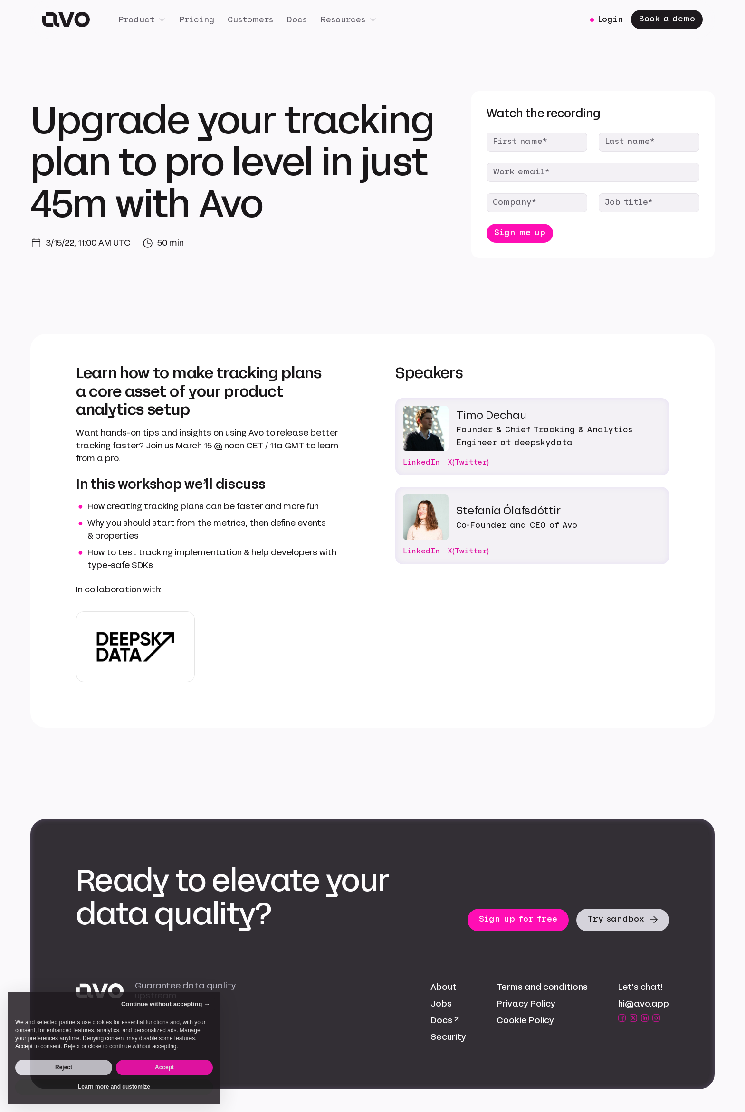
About (443, 987)
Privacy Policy (526, 1004)
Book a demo (667, 19)
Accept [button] (164, 1067)
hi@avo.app (643, 1004)
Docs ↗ (444, 1020)
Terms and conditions (542, 987)
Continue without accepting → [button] (165, 1003)
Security (448, 1037)
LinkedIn (421, 462)
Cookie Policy (525, 1020)
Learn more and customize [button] (114, 1086)
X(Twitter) (468, 462)
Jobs (441, 1004)
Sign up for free (518, 919)
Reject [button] (63, 1067)
